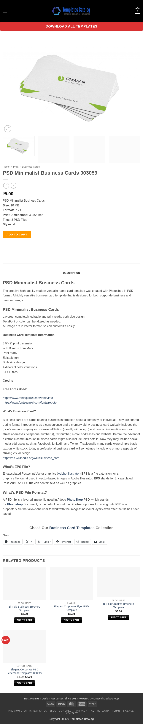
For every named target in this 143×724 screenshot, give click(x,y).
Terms (116, 710)
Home (6, 166)
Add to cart (17, 234)
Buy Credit (66, 710)
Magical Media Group (106, 698)
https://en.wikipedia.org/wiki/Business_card (31, 458)
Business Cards (31, 166)
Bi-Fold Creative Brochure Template (118, 605)
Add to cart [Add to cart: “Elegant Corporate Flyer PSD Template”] (71, 620)
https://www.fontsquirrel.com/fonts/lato (28, 397)
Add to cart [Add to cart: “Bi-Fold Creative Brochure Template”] (118, 617)
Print (15, 166)
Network (103, 710)
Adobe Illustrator (69, 473)
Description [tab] (71, 273)
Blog (53, 710)
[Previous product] (13, 185)
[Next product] (6, 185)
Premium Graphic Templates (27, 710)
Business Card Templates (72, 528)
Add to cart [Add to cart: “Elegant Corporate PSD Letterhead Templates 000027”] (24, 683)
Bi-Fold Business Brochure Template (24, 608)
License (128, 710)
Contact (72, 713)
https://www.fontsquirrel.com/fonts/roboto (30, 402)
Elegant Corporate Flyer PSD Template (71, 608)
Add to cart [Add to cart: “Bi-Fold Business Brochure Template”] (24, 620)
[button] (5, 11)
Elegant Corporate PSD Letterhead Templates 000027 (24, 671)
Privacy (81, 710)
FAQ (92, 710)
